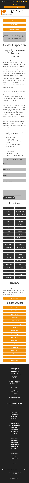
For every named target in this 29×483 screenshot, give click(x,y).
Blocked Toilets (14, 317)
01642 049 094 (15, 397)
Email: (4, 169)
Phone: (5, 175)
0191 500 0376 (19, 1)
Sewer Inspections (14, 353)
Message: (5, 181)
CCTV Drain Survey (14, 320)
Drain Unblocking (14, 344)
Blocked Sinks (14, 314)
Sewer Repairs (14, 357)
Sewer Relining (14, 360)
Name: (5, 163)
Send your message (9, 197)
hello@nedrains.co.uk (15, 403)
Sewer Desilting (14, 350)
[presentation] (12, 193)
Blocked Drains (14, 307)
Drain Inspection (14, 330)
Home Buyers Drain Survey (14, 324)
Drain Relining (14, 334)
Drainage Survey (14, 340)
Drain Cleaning (14, 327)
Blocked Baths (14, 310)
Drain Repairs (14, 337)
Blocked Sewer (14, 347)
